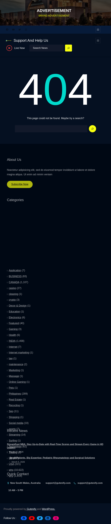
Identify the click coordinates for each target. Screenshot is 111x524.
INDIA (12, 410)
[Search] (68, 48)
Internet (13, 416)
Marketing (14, 439)
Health (12, 404)
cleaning (13, 363)
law (11, 427)
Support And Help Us (31, 40)
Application (15, 339)
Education (14, 380)
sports (12, 498)
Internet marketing (19, 421)
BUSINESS (15, 345)
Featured (14, 392)
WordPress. (48, 509)
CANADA (14, 351)
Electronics (15, 386)
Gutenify (31, 509)
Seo (11, 480)
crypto (12, 369)
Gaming (13, 398)
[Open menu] (98, 29)
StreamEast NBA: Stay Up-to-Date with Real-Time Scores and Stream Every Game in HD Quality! (55, 453)
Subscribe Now (19, 186)
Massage (14, 445)
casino (12, 357)
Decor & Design (18, 375)
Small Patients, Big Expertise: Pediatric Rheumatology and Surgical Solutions (52, 464)
